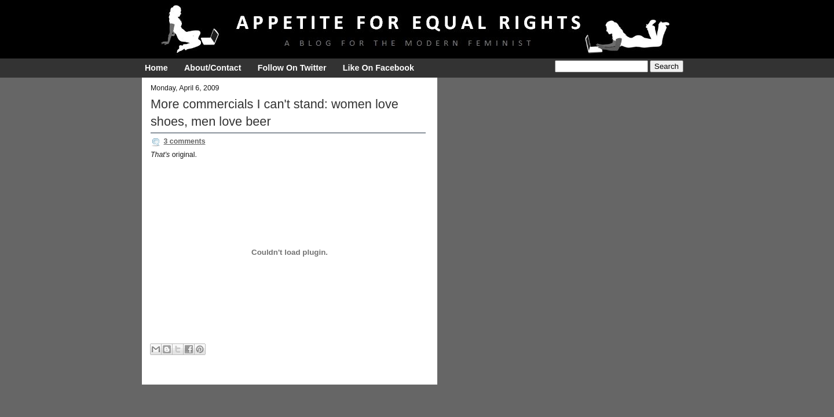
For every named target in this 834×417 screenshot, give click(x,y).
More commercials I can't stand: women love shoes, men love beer (274, 113)
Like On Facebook (378, 67)
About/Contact (212, 67)
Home (156, 67)
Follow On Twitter (292, 67)
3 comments (184, 141)
